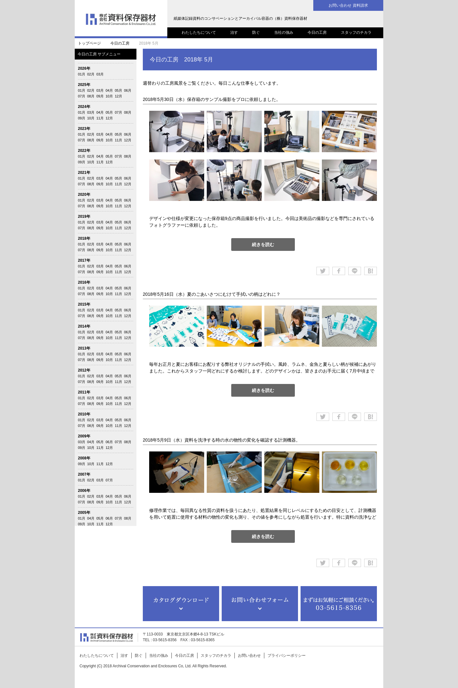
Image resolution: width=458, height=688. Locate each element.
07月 (81, 96)
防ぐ (256, 32)
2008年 (84, 458)
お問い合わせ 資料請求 (348, 5)
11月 (100, 118)
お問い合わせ (249, 655)
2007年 (84, 474)
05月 (118, 90)
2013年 (84, 348)
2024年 (84, 106)
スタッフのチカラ (356, 32)
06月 (127, 90)
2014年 (84, 326)
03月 (100, 74)
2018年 (84, 238)
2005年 (84, 512)
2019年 (84, 216)
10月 (109, 96)
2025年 (84, 84)
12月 (118, 96)
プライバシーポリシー (286, 655)
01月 (81, 74)
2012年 (84, 370)
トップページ (89, 43)
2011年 (84, 392)
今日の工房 (317, 32)
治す (234, 32)
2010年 (84, 414)
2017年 (84, 260)
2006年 (84, 490)
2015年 (84, 304)
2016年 (84, 282)
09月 (100, 96)
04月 (109, 90)
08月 (90, 96)
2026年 (84, 68)
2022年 (84, 150)
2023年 (84, 128)
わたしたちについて (199, 32)
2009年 (84, 436)
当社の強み (283, 32)
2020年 (84, 194)
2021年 (84, 172)
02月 (90, 74)
